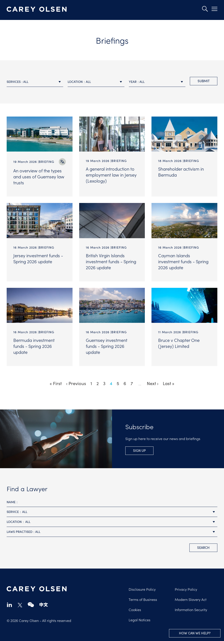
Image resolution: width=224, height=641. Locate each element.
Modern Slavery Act (190, 599)
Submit (204, 81)
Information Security (191, 609)
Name (11, 502)
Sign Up (139, 450)
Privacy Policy (186, 589)
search (203, 547)
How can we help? (194, 633)
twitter (20, 605)
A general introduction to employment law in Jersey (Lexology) (111, 175)
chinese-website (43, 604)
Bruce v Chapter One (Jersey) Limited (179, 343)
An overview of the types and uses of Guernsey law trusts (38, 176)
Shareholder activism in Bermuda (181, 172)
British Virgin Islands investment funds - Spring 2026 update (111, 261)
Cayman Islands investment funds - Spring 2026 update (183, 261)
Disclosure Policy (142, 589)
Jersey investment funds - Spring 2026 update (38, 258)
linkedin (9, 604)
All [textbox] (25, 82)
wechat (31, 604)
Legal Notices (139, 619)
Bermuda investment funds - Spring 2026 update (34, 346)
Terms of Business (143, 599)
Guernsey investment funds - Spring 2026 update (106, 346)
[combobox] (35, 82)
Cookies (135, 609)
